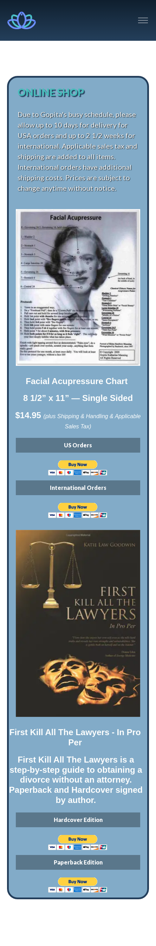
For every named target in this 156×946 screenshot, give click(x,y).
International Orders (78, 487)
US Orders (78, 445)
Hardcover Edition (78, 819)
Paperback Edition (78, 862)
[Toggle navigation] (143, 20)
